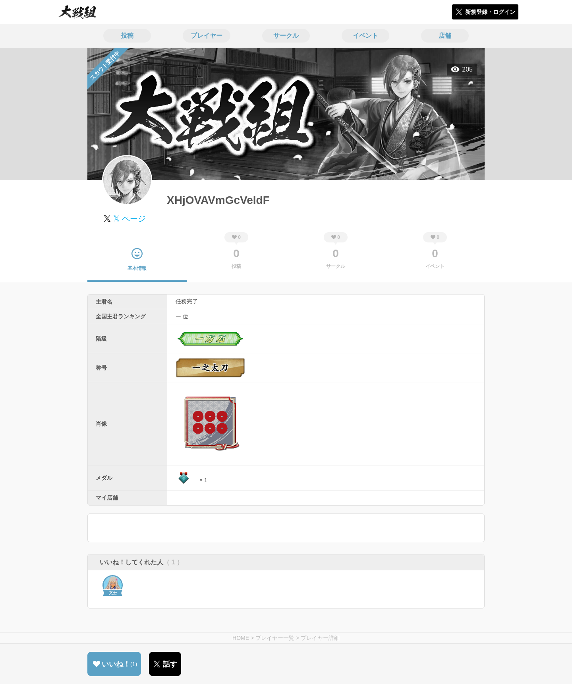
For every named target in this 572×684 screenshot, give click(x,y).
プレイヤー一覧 (274, 638)
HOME (240, 638)
